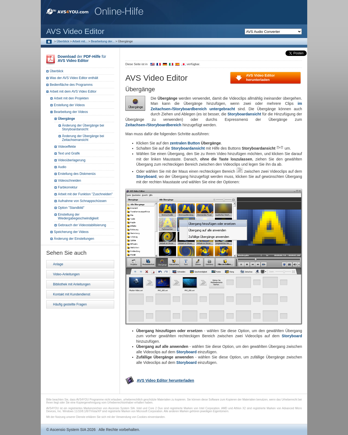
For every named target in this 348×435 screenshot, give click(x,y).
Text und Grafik (69, 153)
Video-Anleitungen (66, 274)
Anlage (58, 264)
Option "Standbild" (71, 208)
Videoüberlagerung (71, 160)
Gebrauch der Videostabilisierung (82, 225)
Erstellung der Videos (69, 105)
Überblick (63, 41)
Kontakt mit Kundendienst (71, 294)
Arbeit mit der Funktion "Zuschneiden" (85, 194)
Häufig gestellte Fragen (70, 304)
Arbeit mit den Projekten (71, 98)
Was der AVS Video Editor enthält (74, 78)
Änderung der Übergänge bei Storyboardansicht (83, 127)
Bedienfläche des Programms (71, 85)
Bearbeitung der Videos (71, 112)
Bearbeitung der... (103, 41)
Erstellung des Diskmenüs (77, 174)
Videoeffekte (67, 147)
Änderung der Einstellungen (74, 239)
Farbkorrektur (67, 187)
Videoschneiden (69, 180)
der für (82, 58)
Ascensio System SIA (68, 429)
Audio (62, 167)
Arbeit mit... (80, 41)
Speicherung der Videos (71, 232)
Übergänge (66, 119)
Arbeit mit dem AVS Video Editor (73, 91)
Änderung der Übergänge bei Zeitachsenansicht (83, 138)
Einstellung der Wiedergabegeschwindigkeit (78, 216)
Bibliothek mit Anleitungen (71, 284)
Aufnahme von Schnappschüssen (82, 201)
